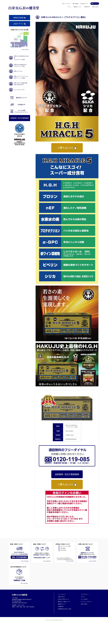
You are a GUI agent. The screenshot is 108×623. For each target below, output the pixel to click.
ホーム (69, 6)
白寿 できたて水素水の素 (20, 83)
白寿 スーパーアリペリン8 (21, 77)
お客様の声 (87, 6)
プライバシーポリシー (86, 601)
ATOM (85, 604)
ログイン (83, 596)
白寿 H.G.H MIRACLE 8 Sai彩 (21, 57)
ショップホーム (62, 594)
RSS (82, 604)
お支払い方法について (63, 599)
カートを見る (84, 599)
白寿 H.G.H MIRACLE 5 (20, 65)
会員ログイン (85, 3)
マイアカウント (67, 3)
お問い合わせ (95, 6)
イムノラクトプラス (19, 89)
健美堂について (77, 6)
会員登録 (76, 3)
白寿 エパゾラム (18, 71)
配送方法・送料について (64, 601)
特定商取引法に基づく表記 (64, 609)
